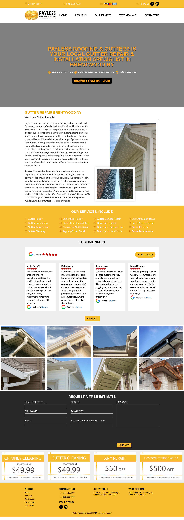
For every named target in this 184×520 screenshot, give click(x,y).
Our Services (103, 15)
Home (63, 15)
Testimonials (127, 15)
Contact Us (151, 15)
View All (92, 322)
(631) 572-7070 (73, 3)
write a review (145, 257)
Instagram (157, 4)
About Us (80, 15)
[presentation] (136, 439)
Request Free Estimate (92, 82)
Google (44, 310)
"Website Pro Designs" (137, 498)
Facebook (152, 4)
